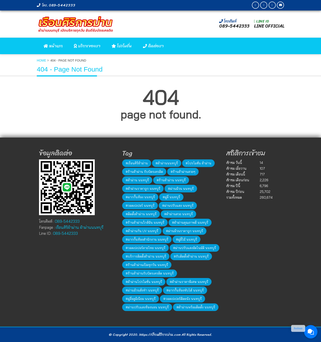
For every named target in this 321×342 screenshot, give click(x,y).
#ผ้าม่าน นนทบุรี (137, 180)
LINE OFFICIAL (269, 26)
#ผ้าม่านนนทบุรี (166, 163)
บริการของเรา (87, 45)
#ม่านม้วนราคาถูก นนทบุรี (184, 231)
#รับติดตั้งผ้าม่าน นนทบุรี (191, 256)
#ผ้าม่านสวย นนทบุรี (178, 214)
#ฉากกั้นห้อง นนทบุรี (140, 197)
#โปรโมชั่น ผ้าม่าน (198, 163)
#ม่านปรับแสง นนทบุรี (177, 206)
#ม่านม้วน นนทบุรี (181, 189)
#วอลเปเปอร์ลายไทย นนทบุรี (145, 248)
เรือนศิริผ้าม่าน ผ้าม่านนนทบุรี (79, 227)
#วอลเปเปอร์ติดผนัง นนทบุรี (182, 299)
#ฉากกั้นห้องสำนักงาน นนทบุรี (147, 239)
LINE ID (261, 21)
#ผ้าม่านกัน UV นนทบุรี (142, 231)
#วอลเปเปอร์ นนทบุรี (140, 206)
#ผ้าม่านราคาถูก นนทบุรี (143, 189)
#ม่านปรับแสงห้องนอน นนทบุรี (147, 307)
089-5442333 (62, 5)
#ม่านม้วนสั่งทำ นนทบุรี (142, 290)
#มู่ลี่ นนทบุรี (171, 197)
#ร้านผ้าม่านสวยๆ (183, 172)
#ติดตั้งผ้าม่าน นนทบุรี (141, 214)
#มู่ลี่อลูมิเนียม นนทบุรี (141, 299)
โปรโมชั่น (121, 45)
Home (41, 60)
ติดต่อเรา (153, 45)
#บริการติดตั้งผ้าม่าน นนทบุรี (146, 256)
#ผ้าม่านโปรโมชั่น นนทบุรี (144, 282)
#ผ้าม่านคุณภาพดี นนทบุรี (190, 222)
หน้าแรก (53, 45)
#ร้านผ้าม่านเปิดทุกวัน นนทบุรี (147, 265)
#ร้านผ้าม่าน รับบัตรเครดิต (144, 172)
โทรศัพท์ (228, 21)
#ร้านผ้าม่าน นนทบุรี (171, 180)
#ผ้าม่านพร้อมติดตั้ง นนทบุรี (195, 307)
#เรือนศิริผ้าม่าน (137, 163)
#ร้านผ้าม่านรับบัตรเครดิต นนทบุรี (150, 273)
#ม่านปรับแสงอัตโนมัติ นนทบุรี (194, 248)
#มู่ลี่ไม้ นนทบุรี (186, 239)
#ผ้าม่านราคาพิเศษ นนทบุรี (189, 282)
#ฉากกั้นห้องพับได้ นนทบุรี (185, 290)
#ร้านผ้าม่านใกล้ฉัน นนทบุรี (145, 222)
